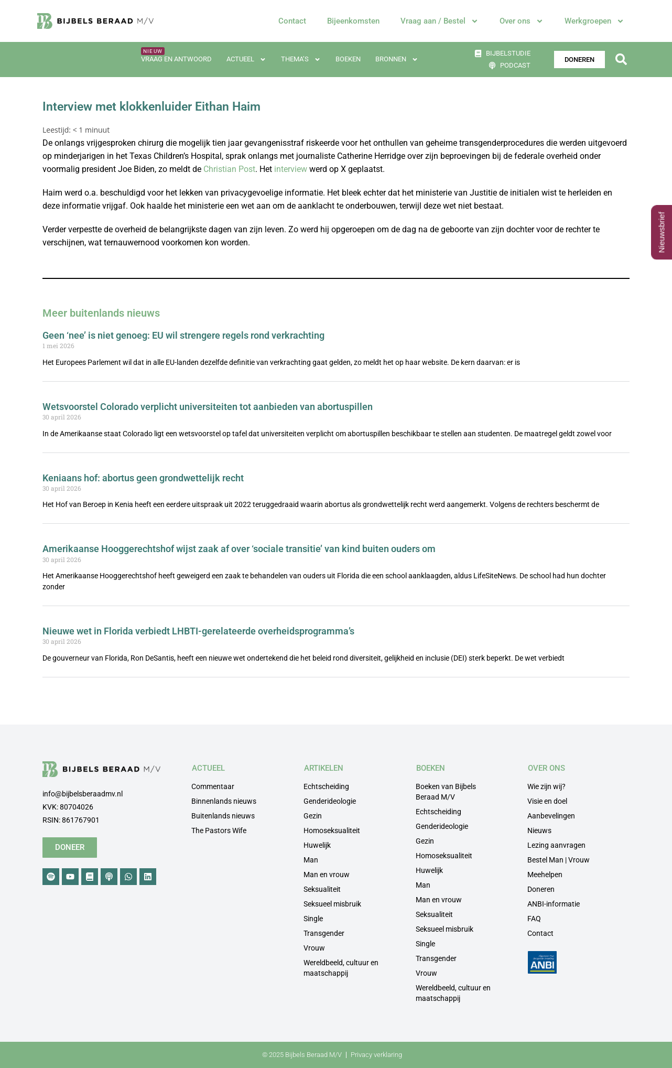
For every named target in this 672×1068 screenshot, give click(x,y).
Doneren (541, 889)
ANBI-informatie (553, 904)
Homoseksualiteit (332, 830)
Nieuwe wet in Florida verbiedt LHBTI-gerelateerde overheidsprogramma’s (198, 631)
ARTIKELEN (323, 768)
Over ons (522, 21)
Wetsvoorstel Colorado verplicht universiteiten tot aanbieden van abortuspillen (207, 406)
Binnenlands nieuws (223, 801)
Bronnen (396, 59)
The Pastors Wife (218, 830)
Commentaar (212, 786)
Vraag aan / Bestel (439, 21)
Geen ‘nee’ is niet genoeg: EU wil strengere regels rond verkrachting (183, 335)
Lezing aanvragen (556, 845)
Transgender (324, 933)
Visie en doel (547, 801)
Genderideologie (330, 801)
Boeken (348, 59)
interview (290, 169)
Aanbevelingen (551, 816)
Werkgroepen (594, 21)
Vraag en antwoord (176, 59)
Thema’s (301, 59)
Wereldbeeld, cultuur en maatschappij (341, 967)
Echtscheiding (326, 786)
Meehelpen (544, 874)
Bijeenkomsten (353, 21)
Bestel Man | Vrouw (558, 860)
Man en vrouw (327, 874)
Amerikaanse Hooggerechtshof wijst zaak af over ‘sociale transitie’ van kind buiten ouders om (239, 548)
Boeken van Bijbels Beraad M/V (446, 791)
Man (311, 860)
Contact (292, 21)
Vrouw (314, 948)
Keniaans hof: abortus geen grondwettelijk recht (143, 477)
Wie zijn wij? (546, 786)
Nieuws (539, 830)
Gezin (313, 816)
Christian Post (229, 169)
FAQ (534, 918)
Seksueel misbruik (332, 904)
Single (313, 918)
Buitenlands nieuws (223, 816)
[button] (621, 59)
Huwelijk (317, 845)
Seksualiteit (322, 889)
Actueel (246, 59)
